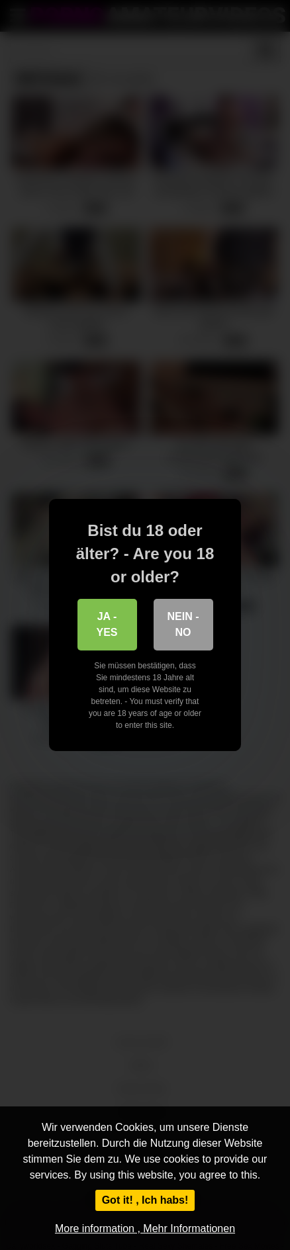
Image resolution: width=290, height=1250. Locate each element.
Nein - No (183, 624)
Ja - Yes (106, 624)
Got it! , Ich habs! (145, 1200)
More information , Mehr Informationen (145, 1228)
